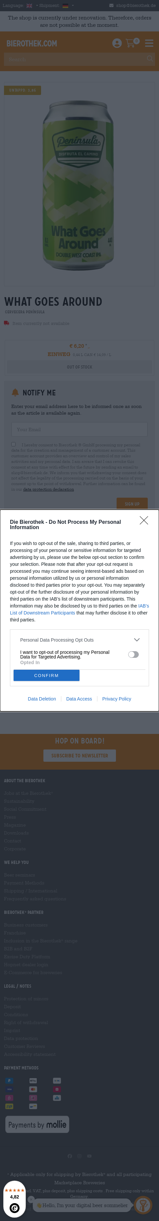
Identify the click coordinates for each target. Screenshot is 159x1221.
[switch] (133, 654)
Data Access (79, 698)
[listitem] (79, 639)
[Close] (146, 522)
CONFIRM (46, 675)
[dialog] (79, 610)
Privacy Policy (116, 698)
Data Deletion (42, 698)
